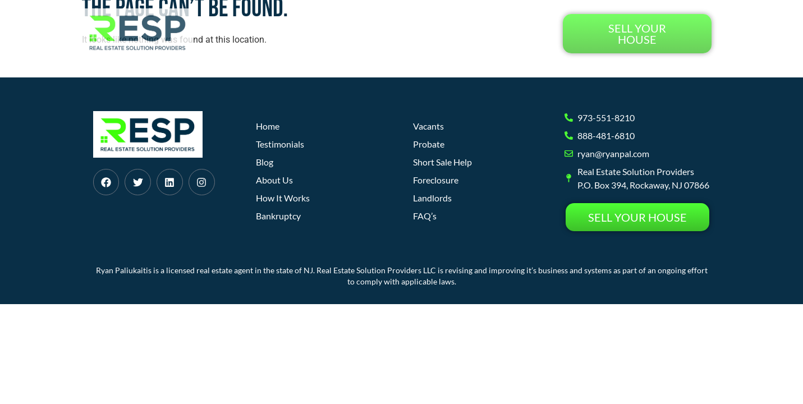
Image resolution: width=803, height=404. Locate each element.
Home (272, 33)
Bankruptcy (278, 215)
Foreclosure (435, 180)
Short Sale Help (442, 162)
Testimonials (511, 33)
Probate (428, 144)
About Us (403, 33)
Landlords (432, 197)
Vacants (428, 126)
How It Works (333, 33)
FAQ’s (425, 215)
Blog (452, 33)
